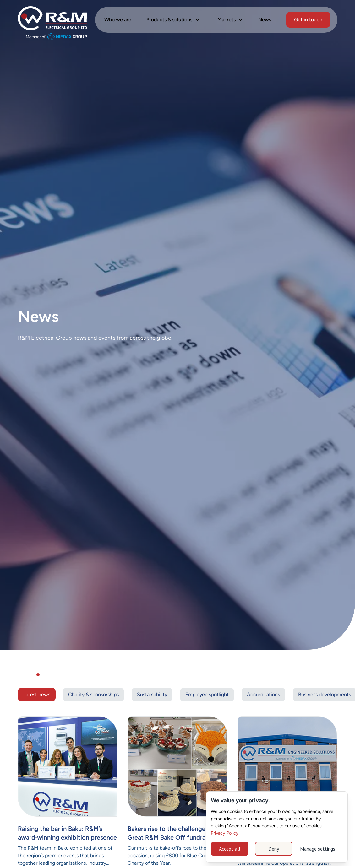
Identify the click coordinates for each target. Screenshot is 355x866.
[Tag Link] (93, 694)
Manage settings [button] (317, 849)
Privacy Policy (224, 833)
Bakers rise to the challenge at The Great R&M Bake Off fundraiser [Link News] (176, 833)
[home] (52, 20)
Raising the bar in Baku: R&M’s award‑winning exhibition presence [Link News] (67, 833)
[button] (173, 20)
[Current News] (68, 766)
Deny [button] (273, 849)
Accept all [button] (229, 849)
